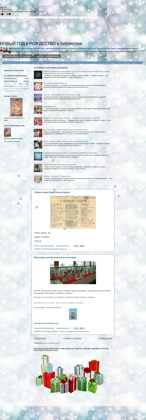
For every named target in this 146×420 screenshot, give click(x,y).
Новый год (63, 249)
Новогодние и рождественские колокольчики (55, 257)
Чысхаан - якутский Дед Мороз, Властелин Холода (61, 95)
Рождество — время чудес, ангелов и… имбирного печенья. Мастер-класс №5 (71, 118)
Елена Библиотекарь (14, 138)
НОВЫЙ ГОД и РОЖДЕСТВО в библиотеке (41, 43)
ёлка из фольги (15, 88)
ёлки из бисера (8, 90)
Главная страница (11, 56)
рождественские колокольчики (78, 331)
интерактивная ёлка (16, 78)
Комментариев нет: (63, 246)
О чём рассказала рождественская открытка (59, 164)
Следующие (40, 338)
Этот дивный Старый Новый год (54, 83)
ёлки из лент (16, 90)
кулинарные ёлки (10, 84)
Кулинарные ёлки (49, 106)
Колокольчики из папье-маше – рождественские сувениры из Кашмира (58, 303)
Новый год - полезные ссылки (47, 56)
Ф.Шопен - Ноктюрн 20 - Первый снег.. (57, 176)
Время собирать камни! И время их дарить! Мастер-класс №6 (65, 141)
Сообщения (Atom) (53, 343)
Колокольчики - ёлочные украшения (47, 307)
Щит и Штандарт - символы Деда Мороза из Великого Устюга (65, 130)
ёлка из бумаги (18, 86)
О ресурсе (27, 56)
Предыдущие (105, 338)
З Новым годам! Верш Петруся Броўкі (52, 192)
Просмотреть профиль (12, 141)
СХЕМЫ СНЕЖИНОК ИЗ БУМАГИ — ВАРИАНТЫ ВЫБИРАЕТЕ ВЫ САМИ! (70, 153)
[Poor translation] (8, 14)
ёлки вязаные (24, 88)
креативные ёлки (16, 81)
